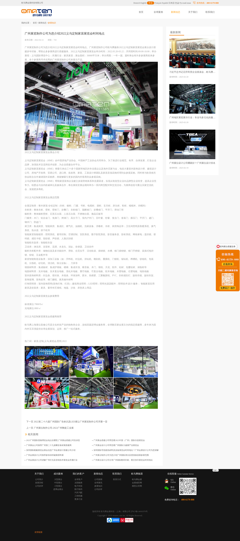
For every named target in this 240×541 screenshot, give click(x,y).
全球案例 (158, 12)
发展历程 (39, 483)
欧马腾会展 (137, 479)
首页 (141, 12)
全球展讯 (98, 483)
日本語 (172, 3)
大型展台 (58, 479)
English (143, 3)
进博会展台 (58, 489)
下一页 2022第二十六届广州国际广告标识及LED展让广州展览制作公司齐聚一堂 (66, 421)
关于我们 (192, 12)
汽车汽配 (78, 492)
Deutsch (136, 3)
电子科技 (78, 486)
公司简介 (39, 479)
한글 (177, 3)
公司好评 (39, 486)
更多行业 (78, 499)
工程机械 (78, 496)
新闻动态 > (43, 23)
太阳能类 (78, 483)
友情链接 (38, 532)
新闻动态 (175, 12)
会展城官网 (137, 483)
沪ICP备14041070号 (139, 511)
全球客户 (78, 479)
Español (165, 3)
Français (158, 3)
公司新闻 (98, 479)
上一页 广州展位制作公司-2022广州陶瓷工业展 (50, 428)
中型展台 (58, 483)
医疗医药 (78, 489)
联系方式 (117, 479)
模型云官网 (137, 486)
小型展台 (58, 486)
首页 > (35, 23)
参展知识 (98, 486)
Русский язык (185, 3)
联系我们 (210, 12)
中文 (151, 3)
